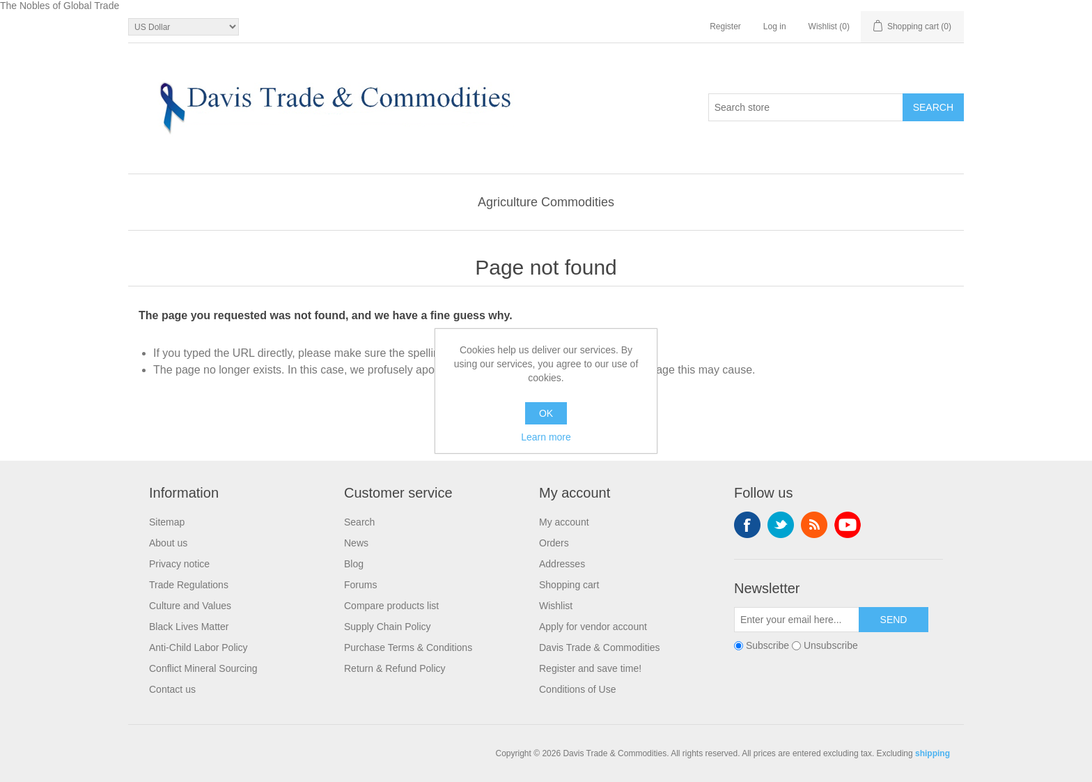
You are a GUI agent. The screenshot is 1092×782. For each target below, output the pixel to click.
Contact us (172, 689)
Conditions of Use (577, 689)
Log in (774, 26)
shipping (932, 753)
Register (725, 26)
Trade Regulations (188, 584)
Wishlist (555, 605)
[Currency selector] (183, 27)
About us (168, 543)
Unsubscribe (831, 645)
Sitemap (167, 522)
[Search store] (805, 107)
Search (359, 522)
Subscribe (767, 645)
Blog (354, 563)
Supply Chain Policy (387, 626)
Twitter (780, 525)
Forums (360, 584)
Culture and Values (190, 605)
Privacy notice (179, 563)
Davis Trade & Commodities (599, 647)
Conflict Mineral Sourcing (203, 668)
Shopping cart (569, 584)
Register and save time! (590, 668)
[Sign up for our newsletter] (796, 619)
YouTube (847, 525)
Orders (554, 543)
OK (546, 413)
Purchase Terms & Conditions (408, 647)
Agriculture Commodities (546, 202)
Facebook (747, 525)
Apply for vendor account (593, 626)
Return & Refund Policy (395, 668)
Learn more (546, 437)
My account (564, 522)
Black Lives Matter (188, 626)
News (356, 543)
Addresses (562, 563)
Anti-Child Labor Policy (198, 647)
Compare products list (391, 605)
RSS (814, 525)
